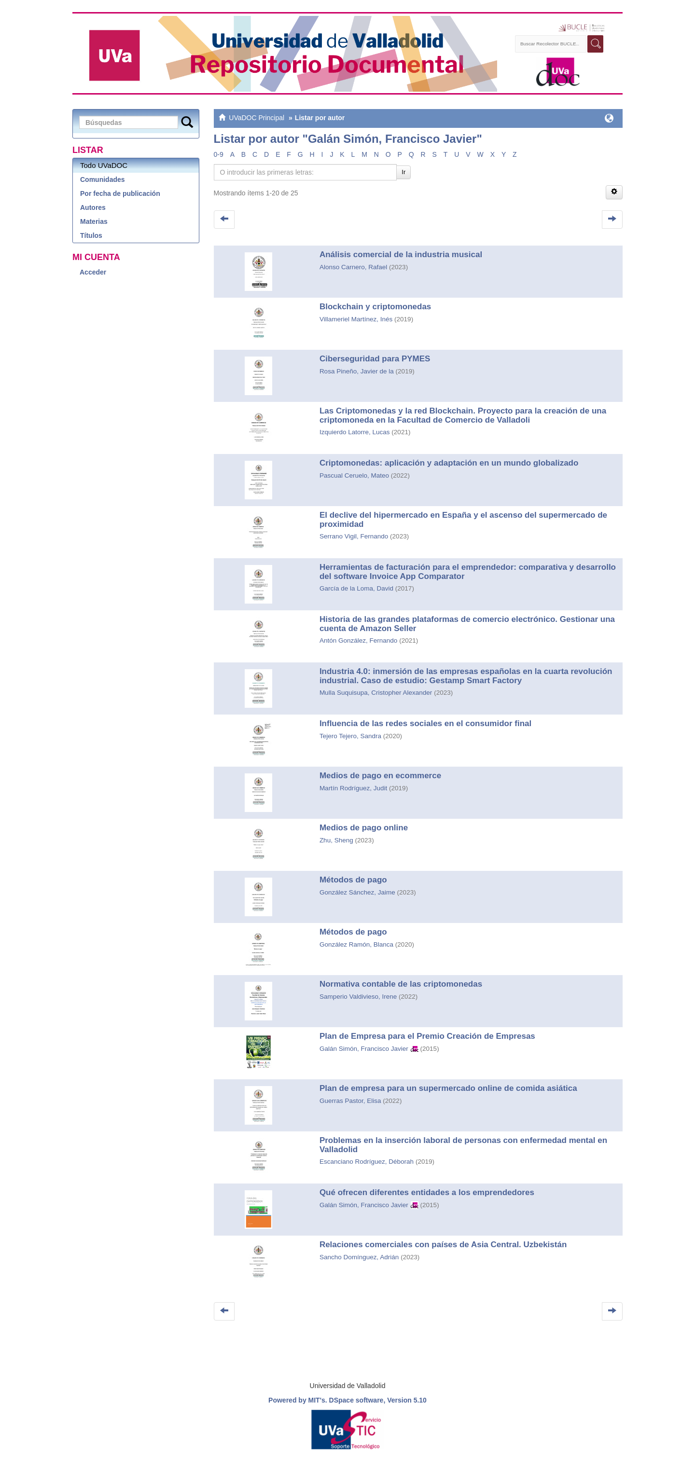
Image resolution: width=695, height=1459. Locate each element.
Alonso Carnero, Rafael (353, 267)
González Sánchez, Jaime (357, 892)
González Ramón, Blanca (356, 944)
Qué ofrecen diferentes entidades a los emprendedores (427, 1192)
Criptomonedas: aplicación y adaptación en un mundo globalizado (449, 463)
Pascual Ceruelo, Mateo (354, 475)
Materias (94, 221)
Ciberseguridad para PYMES (375, 358)
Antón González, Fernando (358, 640)
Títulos (91, 235)
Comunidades (102, 179)
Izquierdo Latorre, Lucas (355, 432)
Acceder (93, 272)
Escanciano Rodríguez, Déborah (367, 1161)
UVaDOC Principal (256, 118)
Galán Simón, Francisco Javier (364, 1048)
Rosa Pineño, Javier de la (357, 371)
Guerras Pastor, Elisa (350, 1100)
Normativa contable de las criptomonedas (401, 984)
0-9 (218, 154)
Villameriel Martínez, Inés (356, 319)
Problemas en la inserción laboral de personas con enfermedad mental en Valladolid (463, 1145)
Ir (403, 172)
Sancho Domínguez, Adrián (359, 1257)
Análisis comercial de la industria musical (401, 254)
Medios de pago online (364, 827)
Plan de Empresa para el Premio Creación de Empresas (427, 1036)
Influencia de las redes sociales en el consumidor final (425, 723)
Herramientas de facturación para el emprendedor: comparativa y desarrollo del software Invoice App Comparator (468, 572)
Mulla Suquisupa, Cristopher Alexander (376, 692)
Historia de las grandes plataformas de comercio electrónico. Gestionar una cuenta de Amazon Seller (467, 624)
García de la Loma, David (356, 588)
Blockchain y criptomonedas (375, 306)
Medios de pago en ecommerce (380, 775)
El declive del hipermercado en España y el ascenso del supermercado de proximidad (463, 519)
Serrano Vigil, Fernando (354, 536)
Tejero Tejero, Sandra (350, 736)
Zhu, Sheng (336, 840)
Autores (93, 207)
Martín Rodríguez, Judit (353, 788)
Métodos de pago (353, 879)
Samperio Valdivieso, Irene (358, 996)
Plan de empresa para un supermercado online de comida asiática (448, 1088)
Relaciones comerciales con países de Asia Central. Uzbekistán (443, 1244)
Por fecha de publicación (120, 193)
